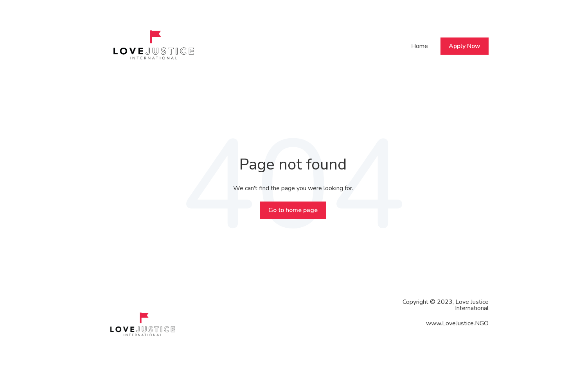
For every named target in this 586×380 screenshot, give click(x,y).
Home (419, 46)
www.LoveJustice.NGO (457, 323)
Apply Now (464, 46)
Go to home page (293, 210)
